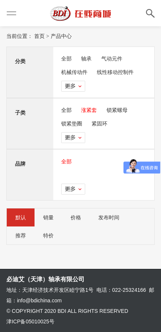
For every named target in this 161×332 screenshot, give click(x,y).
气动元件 (111, 59)
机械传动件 (74, 72)
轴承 (86, 59)
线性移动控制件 (115, 72)
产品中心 (61, 36)
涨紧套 (89, 110)
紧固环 (99, 124)
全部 (66, 59)
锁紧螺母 (117, 110)
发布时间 (108, 217)
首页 (39, 36)
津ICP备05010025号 (30, 321)
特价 (48, 235)
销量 (48, 217)
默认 (20, 217)
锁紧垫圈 (71, 124)
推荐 (20, 235)
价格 (76, 217)
